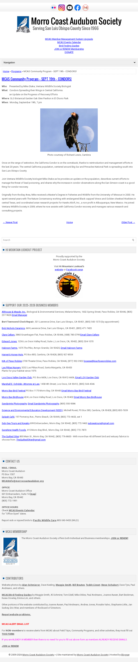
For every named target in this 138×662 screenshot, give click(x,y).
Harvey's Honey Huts (12, 354)
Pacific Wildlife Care (44, 520)
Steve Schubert (109, 585)
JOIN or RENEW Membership (69, 49)
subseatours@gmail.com (101, 423)
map (33, 494)
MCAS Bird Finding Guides (17, 594)
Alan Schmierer (31, 585)
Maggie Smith (63, 585)
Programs (16, 71)
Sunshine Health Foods (14, 430)
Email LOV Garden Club (87, 377)
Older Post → (128, 222)
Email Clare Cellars (89, 334)
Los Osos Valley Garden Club (17, 377)
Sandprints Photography (14, 403)
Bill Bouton (78, 585)
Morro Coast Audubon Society (38, 654)
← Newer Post (10, 222)
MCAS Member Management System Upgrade (69, 39)
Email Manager (19, 315)
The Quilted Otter (10, 436)
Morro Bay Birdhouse (13, 397)
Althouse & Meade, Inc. (14, 311)
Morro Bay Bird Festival (14, 390)
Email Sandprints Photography (43, 403)
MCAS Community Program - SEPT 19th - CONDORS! (37, 79)
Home (6, 71)
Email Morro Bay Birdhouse (88, 397)
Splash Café (8, 416)
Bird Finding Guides (69, 45)
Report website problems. (16, 614)
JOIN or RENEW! (119, 538)
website (59, 269)
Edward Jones (9, 341)
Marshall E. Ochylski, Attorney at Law (20, 384)
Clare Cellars (8, 334)
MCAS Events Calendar (69, 42)
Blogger (125, 654)
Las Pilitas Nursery (11, 367)
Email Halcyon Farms (71, 348)
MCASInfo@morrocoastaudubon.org (23, 481)
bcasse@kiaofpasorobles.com (100, 361)
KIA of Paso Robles (12, 361)
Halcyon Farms (9, 348)
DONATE (69, 52)
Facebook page (74, 269)
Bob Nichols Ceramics (13, 328)
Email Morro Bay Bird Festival (76, 390)
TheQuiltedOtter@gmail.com (31, 439)
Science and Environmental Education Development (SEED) (32, 410)
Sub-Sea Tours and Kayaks (15, 423)
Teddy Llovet (93, 585)
